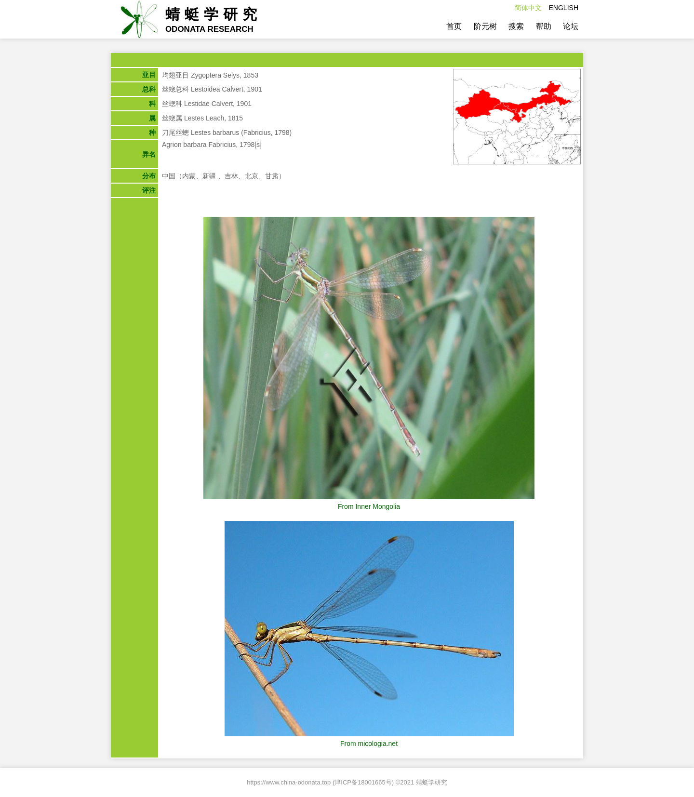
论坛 (570, 26)
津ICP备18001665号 (363, 782)
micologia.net (378, 743)
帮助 (543, 26)
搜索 (516, 26)
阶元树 (485, 26)
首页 (454, 26)
